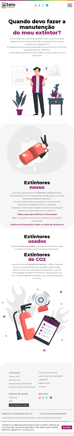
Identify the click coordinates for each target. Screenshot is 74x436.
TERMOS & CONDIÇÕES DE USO (17, 414)
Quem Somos (15, 380)
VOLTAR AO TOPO (19, 405)
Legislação (43, 380)
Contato (42, 387)
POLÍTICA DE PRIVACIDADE (53, 414)
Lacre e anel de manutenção (50, 376)
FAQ (11, 401)
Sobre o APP (14, 377)
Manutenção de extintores (20, 384)
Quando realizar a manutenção (22, 387)
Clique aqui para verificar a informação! (37, 214)
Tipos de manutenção (47, 373)
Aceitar (67, 427)
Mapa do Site (44, 383)
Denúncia (13, 398)
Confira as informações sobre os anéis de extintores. (37, 224)
